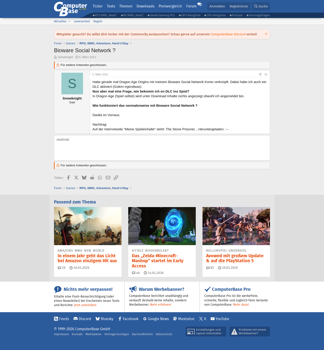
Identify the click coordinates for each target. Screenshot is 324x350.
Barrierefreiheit (142, 334)
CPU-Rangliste (216, 15)
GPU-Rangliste (190, 15)
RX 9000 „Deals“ (133, 15)
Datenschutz (164, 334)
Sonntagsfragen (259, 15)
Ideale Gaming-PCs (162, 15)
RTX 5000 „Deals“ (106, 15)
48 (136, 273)
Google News (158, 318)
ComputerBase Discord (228, 34)
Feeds (64, 318)
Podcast (237, 15)
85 (210, 267)
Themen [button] (125, 6)
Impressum (61, 334)
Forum (191, 6)
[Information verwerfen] (266, 34)
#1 (266, 74)
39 (61, 267)
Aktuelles (60, 21)
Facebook (130, 318)
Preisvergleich (170, 6)
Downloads (145, 6)
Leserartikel (82, 21)
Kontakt (77, 334)
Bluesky (107, 318)
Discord (85, 318)
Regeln (98, 21)
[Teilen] (260, 74)
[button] (69, 21)
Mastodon (186, 318)
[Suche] (261, 6)
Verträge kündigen (116, 334)
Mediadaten (93, 334)
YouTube (222, 318)
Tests (111, 6)
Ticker (98, 6)
